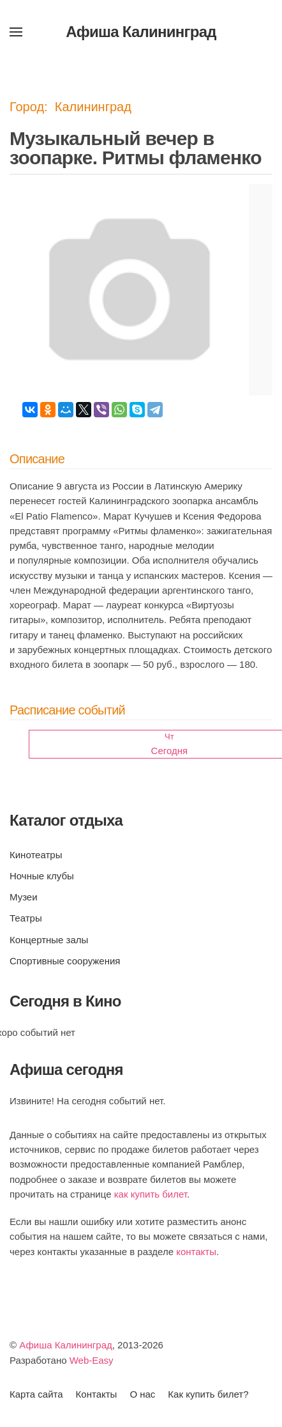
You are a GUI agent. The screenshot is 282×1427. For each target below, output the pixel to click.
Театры (26, 918)
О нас (142, 1394)
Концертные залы (49, 939)
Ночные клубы (42, 875)
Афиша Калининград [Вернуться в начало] (141, 31)
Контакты (96, 1394)
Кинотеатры (36, 854)
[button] (16, 32)
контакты (196, 1251)
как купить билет (150, 1194)
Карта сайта (36, 1394)
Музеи (24, 896)
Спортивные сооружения (65, 960)
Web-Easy (92, 1360)
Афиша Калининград (65, 1344)
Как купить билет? (208, 1394)
